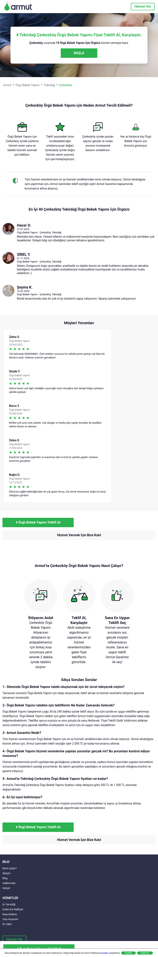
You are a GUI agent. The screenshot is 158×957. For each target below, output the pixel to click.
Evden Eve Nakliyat (12, 909)
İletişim (6, 873)
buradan (104, 953)
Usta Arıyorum (10, 919)
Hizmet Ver (143, 6)
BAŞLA (79, 53)
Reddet (128, 953)
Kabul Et (145, 953)
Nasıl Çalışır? (9, 868)
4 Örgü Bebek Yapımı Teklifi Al (38, 522)
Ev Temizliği (8, 904)
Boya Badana (9, 914)
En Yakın (7, 924)
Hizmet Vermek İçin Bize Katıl (79, 535)
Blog (4, 878)
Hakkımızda (8, 883)
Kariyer (6, 888)
